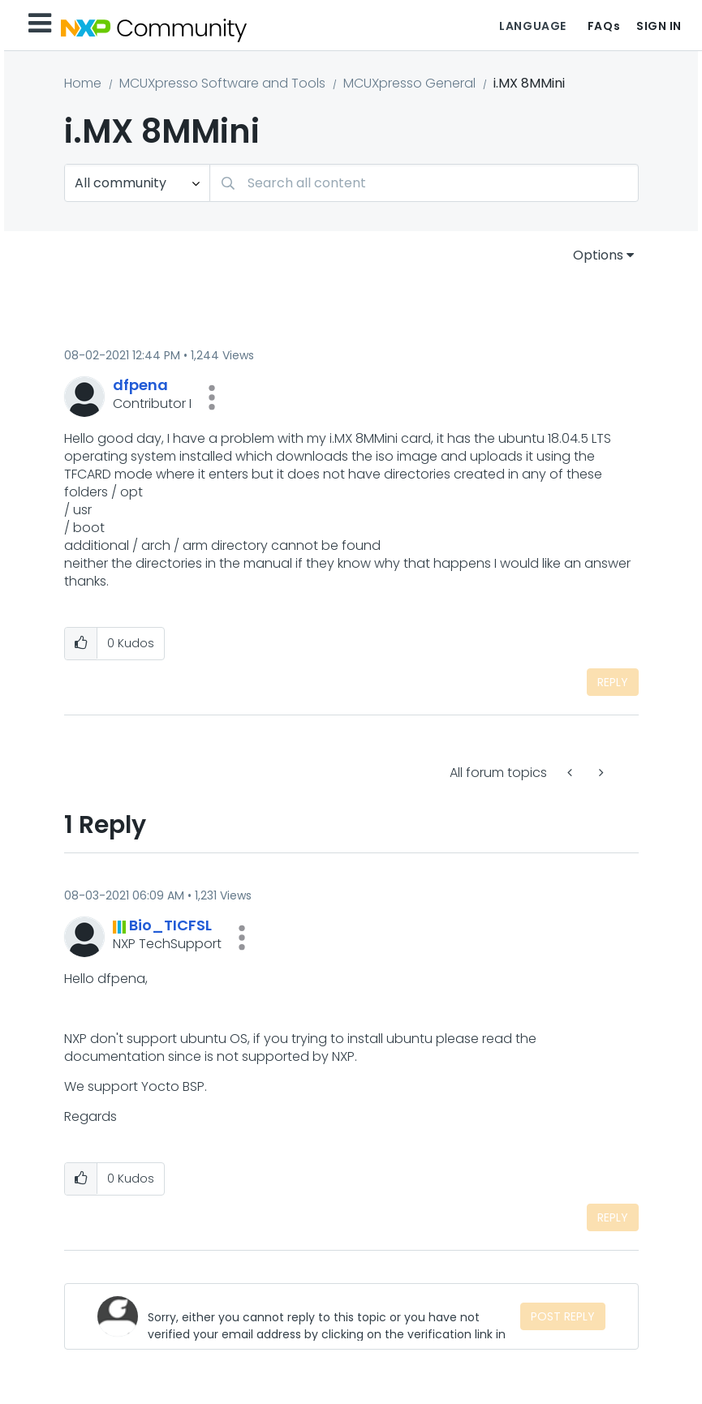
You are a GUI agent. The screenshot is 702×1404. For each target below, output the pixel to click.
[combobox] (424, 183)
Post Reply (563, 1316)
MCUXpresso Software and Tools (222, 83)
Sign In (659, 26)
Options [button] (598, 255)
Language (532, 26)
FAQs (604, 26)
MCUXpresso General (409, 83)
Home (82, 83)
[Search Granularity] (137, 183)
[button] (212, 397)
